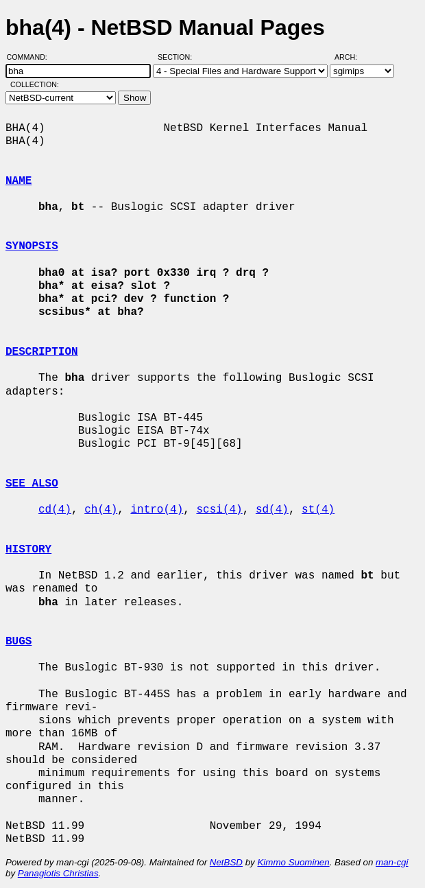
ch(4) (100, 509)
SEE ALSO (31, 483)
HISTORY (28, 549)
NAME (18, 181)
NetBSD (226, 862)
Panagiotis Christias (58, 873)
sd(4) (272, 509)
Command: (31, 57)
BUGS (18, 641)
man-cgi (392, 862)
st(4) (318, 509)
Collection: (34, 84)
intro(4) (156, 509)
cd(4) (54, 509)
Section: (178, 57)
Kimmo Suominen (293, 862)
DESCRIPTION (41, 352)
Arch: (352, 57)
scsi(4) (219, 509)
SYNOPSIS (31, 246)
